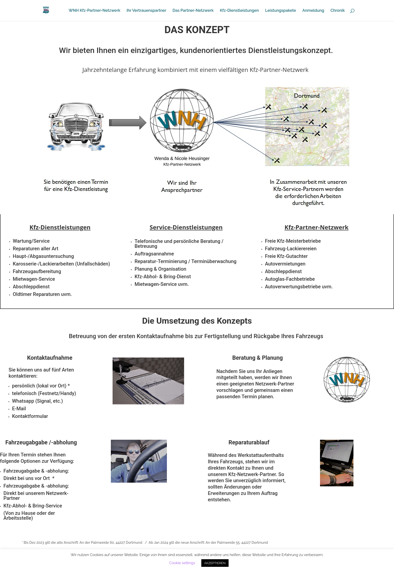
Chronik (338, 11)
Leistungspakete (280, 11)
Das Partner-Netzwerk (193, 11)
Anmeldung (313, 11)
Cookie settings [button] (182, 563)
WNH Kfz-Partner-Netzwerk (94, 11)
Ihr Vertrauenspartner (146, 11)
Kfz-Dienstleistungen (239, 11)
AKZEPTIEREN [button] (215, 563)
